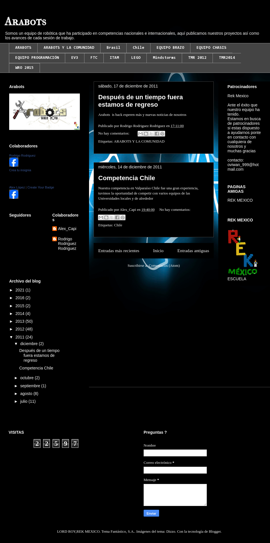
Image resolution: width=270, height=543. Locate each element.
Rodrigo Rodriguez (22, 155)
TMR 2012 (197, 58)
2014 (21, 313)
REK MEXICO (240, 200)
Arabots (25, 21)
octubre (27, 377)
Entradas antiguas (193, 250)
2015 (21, 305)
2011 (21, 337)
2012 (21, 329)
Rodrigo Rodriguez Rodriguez (67, 244)
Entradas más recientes (118, 250)
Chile (138, 48)
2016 (21, 297)
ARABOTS (23, 48)
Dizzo (170, 531)
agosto (26, 393)
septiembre (30, 386)
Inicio (158, 250)
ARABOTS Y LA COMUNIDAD (69, 48)
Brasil (113, 48)
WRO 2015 (24, 68)
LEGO (135, 58)
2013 (21, 321)
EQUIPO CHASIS (211, 48)
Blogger (215, 531)
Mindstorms (164, 58)
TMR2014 (227, 58)
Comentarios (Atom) (164, 265)
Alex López (17, 187)
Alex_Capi (67, 228)
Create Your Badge (40, 187)
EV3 (74, 58)
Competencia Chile (126, 178)
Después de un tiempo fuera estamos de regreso (140, 101)
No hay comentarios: (114, 133)
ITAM (114, 58)
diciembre (29, 343)
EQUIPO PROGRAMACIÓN (37, 58)
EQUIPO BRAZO (170, 48)
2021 (21, 290)
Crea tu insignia (20, 170)
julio (24, 401)
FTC (93, 58)
